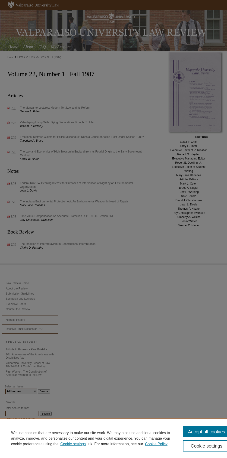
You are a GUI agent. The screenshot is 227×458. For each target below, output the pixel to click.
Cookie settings (73, 444)
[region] (113, 438)
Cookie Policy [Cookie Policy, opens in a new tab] (156, 444)
